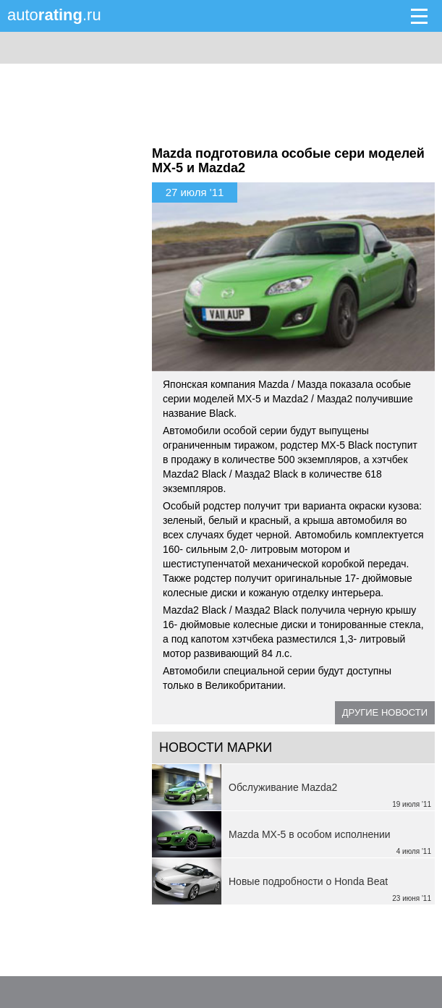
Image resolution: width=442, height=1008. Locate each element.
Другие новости (385, 712)
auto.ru (54, 15)
